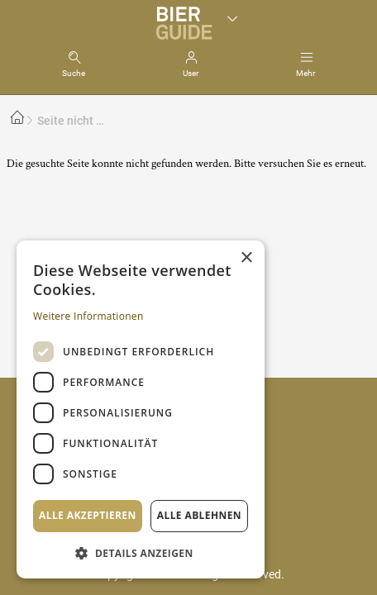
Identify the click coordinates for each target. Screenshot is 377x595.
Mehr (305, 73)
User (190, 73)
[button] (140, 552)
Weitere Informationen (88, 316)
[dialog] (141, 409)
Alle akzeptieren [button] (87, 515)
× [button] (246, 258)
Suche (73, 73)
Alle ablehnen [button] (199, 515)
